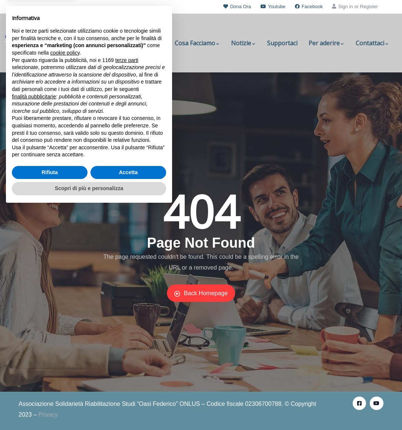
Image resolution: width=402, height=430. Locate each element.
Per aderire (327, 43)
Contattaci (372, 43)
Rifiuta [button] (50, 394)
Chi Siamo (150, 43)
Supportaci (282, 43)
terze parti (126, 281)
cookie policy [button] (65, 274)
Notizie (243, 43)
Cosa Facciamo (197, 43)
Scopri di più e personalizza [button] (89, 410)
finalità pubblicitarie (34, 317)
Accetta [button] (128, 394)
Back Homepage (201, 293)
